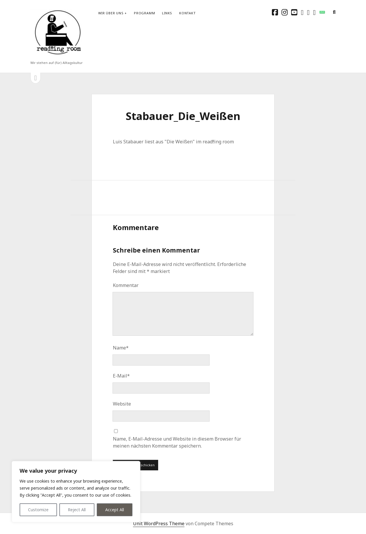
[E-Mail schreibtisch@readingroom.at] (308, 12)
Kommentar (126, 285)
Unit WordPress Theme (158, 523)
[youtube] (294, 12)
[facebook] (275, 12)
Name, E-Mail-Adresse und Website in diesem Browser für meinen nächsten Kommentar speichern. (177, 442)
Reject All (77, 509)
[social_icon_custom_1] (322, 12)
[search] (334, 12)
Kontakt (187, 13)
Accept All (114, 509)
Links (167, 13)
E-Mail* (121, 376)
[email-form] (314, 12)
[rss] (302, 12)
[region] (76, 491)
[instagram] (285, 12)
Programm (144, 13)
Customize (38, 509)
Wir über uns (110, 13)
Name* (121, 348)
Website (122, 404)
